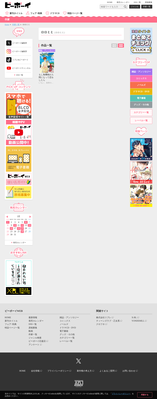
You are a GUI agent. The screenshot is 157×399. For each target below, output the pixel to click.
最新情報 (33, 317)
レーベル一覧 (141, 120)
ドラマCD (54, 13)
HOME (109, 2)
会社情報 (35, 371)
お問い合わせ (128, 371)
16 (11, 228)
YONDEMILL (138, 321)
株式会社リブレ (103, 317)
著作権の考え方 (84, 371)
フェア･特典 (36, 13)
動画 (31, 331)
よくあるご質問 (107, 371)
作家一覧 (146, 6)
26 (22, 231)
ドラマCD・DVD (141, 91)
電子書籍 (141, 98)
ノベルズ (141, 85)
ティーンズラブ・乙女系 (108, 321)
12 (22, 225)
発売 (123, 2)
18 (19, 228)
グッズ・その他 (141, 105)
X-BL (134, 317)
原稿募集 (148, 2)
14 (29, 225)
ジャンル (134, 6)
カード (121, 45)
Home (7, 24)
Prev (7, 216)
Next (30, 216)
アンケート (34, 345)
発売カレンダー (19, 243)
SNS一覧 (137, 2)
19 (22, 228)
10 (15, 225)
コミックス (141, 78)
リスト (114, 45)
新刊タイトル (16, 13)
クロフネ (100, 324)
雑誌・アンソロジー (141, 72)
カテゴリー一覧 (141, 112)
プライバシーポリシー (121, 394)
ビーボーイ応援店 (37, 341)
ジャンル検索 (35, 338)
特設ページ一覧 (74, 13)
